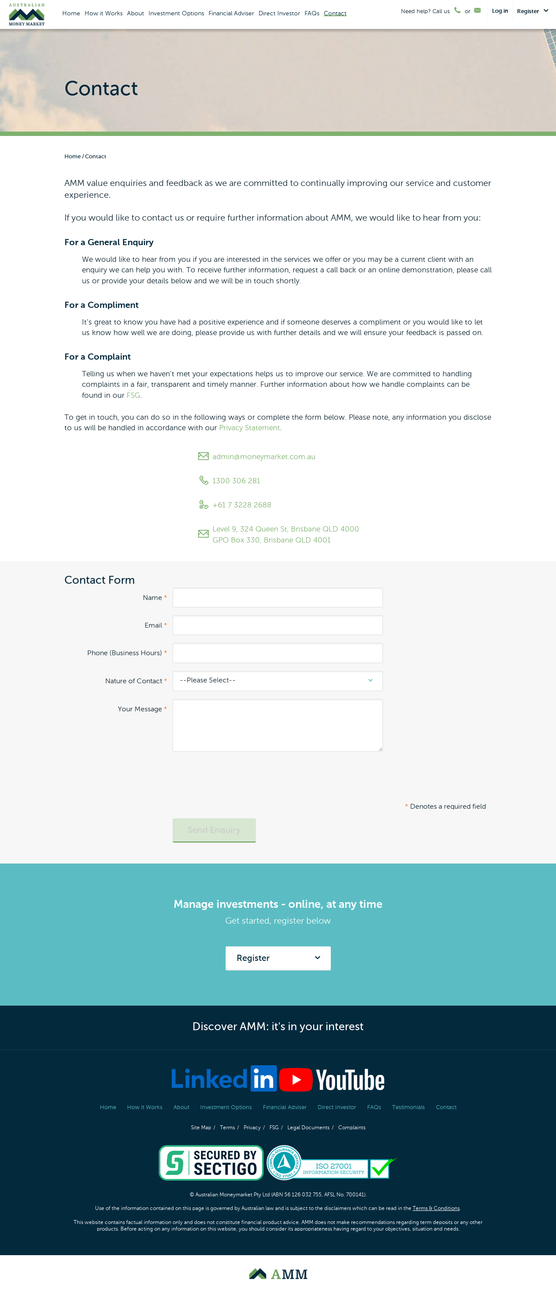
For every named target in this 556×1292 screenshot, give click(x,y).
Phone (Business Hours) (127, 653)
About (135, 14)
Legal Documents (308, 1128)
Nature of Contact (136, 681)
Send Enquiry (214, 830)
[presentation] (239, 779)
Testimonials (408, 1107)
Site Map (201, 1128)
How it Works (104, 14)
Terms (227, 1128)
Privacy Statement (249, 428)
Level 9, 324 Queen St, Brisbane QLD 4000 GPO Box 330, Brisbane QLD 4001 (278, 535)
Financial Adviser (231, 14)
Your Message (142, 709)
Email (156, 625)
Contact (335, 14)
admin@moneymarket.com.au (256, 457)
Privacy (252, 1128)
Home (71, 14)
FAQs (312, 14)
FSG (133, 396)
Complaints (351, 1128)
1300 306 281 (228, 481)
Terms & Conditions (436, 1208)
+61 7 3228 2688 (234, 505)
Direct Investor (279, 14)
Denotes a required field (445, 806)
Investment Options (176, 14)
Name (155, 598)
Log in (500, 11)
